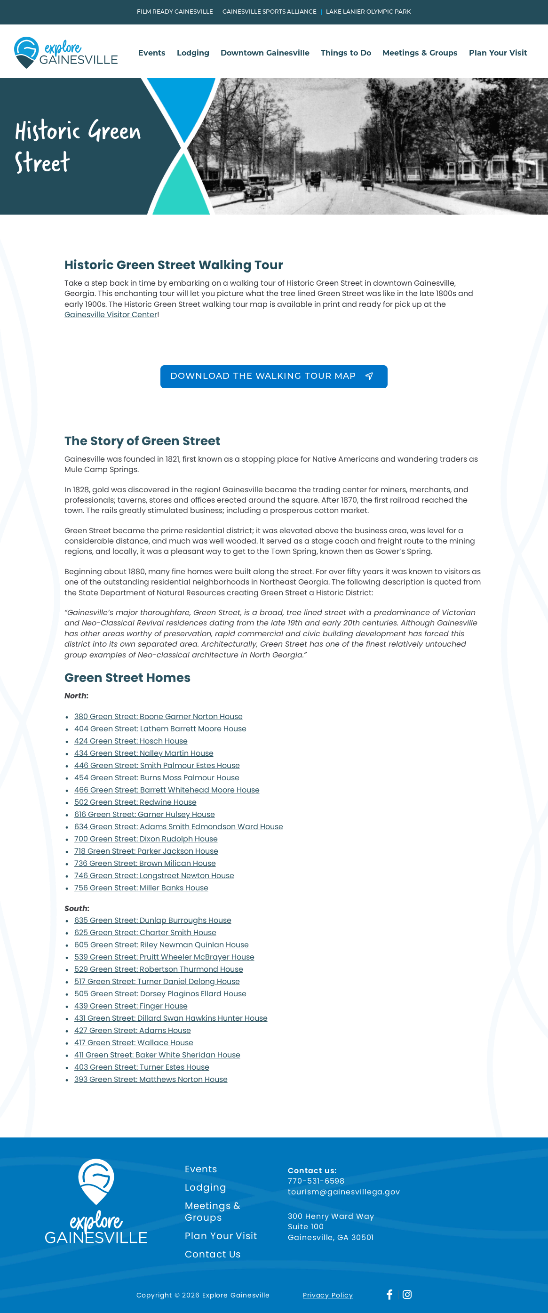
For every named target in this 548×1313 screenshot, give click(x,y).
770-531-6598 (316, 1181)
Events (152, 53)
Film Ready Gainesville (175, 12)
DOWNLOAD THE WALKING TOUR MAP (263, 376)
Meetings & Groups (420, 53)
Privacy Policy (328, 1295)
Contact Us (213, 1254)
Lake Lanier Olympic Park (368, 12)
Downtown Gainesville (265, 53)
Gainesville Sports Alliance (269, 12)
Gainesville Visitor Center (110, 314)
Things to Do (346, 53)
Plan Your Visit (498, 53)
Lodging (193, 53)
